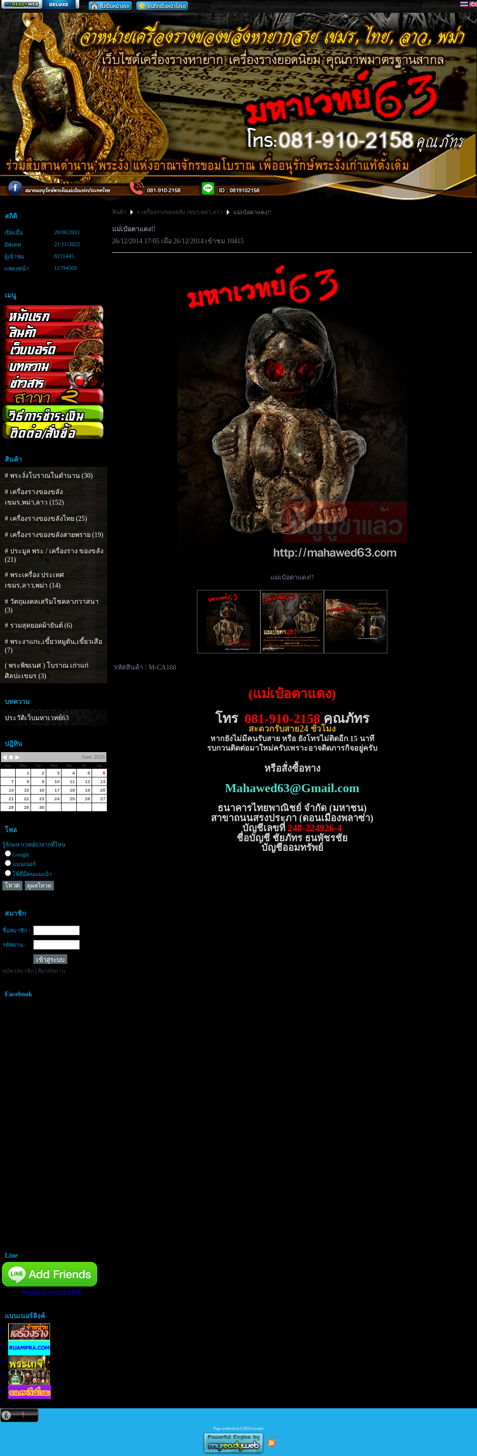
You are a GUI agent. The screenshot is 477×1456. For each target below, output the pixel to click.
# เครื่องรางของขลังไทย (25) (46, 518)
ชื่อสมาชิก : (16, 930)
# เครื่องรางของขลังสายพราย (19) (54, 534)
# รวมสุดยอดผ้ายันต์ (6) (38, 625)
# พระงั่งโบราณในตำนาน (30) (49, 475)
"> (25, 1331)
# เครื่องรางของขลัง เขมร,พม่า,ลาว (180, 212)
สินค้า (120, 212)
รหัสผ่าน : (14, 944)
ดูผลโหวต (39, 885)
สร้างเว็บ (40, 5)
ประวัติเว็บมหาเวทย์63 (37, 718)
